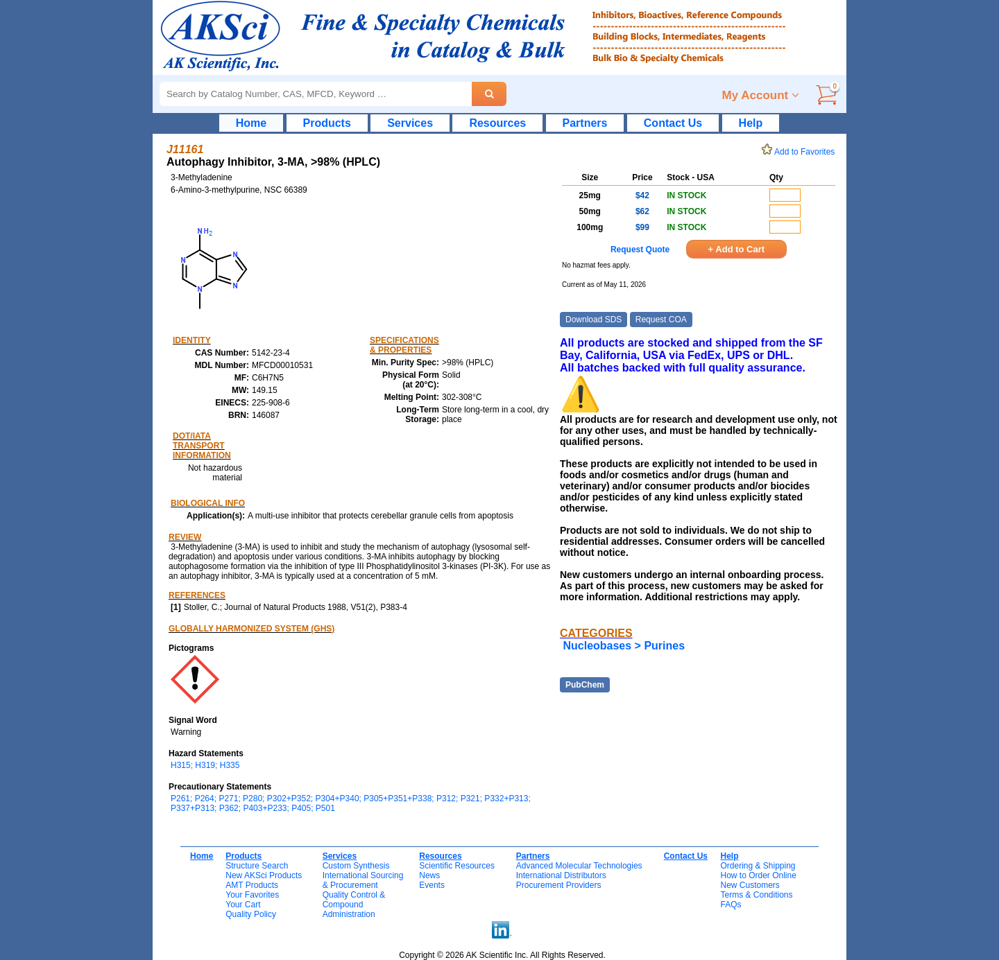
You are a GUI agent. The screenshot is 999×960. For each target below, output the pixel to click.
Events (432, 885)
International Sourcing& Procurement (363, 880)
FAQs (730, 904)
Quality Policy (250, 914)
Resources (497, 123)
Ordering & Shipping (757, 866)
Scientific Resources (457, 866)
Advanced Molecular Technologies (579, 866)
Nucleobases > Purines (624, 646)
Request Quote (639, 249)
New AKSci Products (263, 875)
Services (410, 123)
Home (251, 123)
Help (751, 123)
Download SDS (593, 319)
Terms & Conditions (756, 895)
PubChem (584, 685)
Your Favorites (252, 895)
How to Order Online (758, 875)
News (429, 875)
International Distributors (561, 875)
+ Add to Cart (736, 249)
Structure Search (256, 866)
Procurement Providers (558, 885)
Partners (585, 123)
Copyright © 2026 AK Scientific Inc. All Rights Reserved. (502, 955)
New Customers (749, 885)
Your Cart (242, 904)
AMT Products (251, 885)
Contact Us (673, 123)
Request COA (661, 319)
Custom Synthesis (356, 866)
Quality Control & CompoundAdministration (354, 904)
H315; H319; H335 (205, 765)
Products (327, 123)
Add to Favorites (800, 152)
